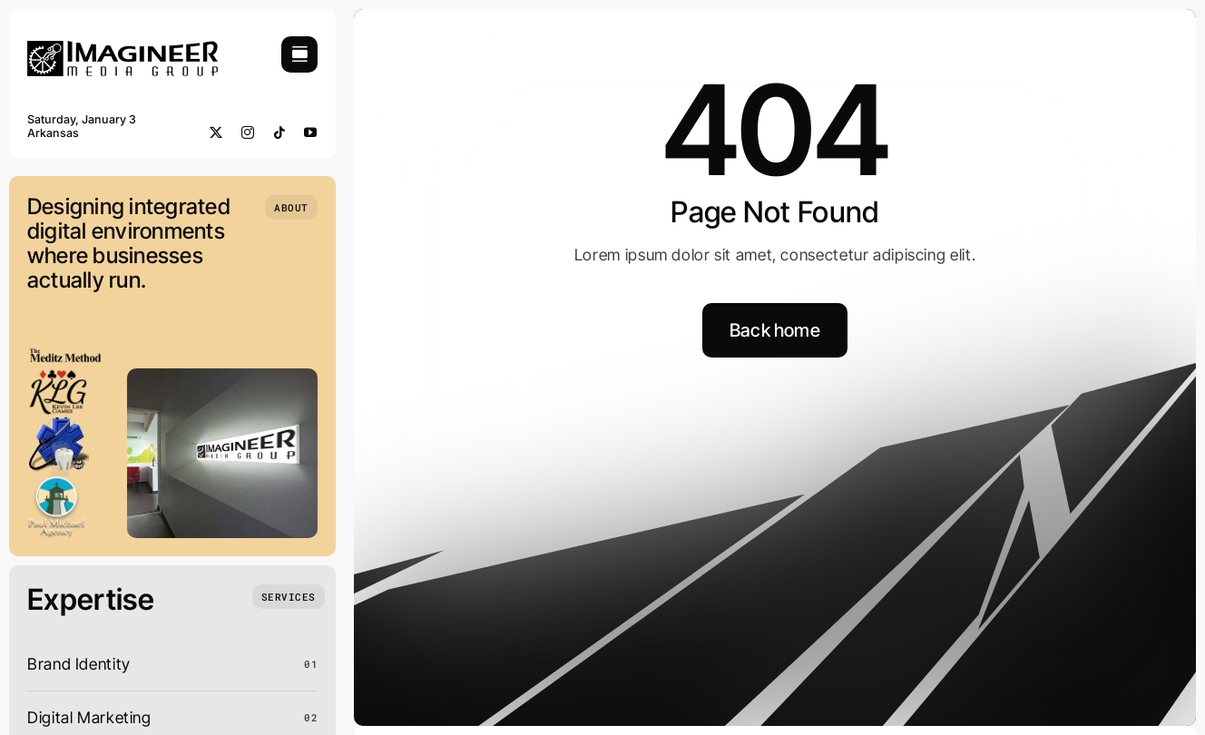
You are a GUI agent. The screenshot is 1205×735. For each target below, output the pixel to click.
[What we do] (288, 596)
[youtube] (311, 132)
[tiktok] (280, 132)
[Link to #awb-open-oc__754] (299, 54)
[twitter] (216, 132)
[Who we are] (291, 207)
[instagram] (248, 132)
